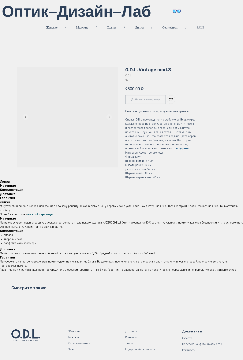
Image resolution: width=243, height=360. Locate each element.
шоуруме (182, 148)
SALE (200, 27)
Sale (71, 349)
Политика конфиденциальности (202, 344)
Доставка (131, 331)
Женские (52, 27)
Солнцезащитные (79, 343)
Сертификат (170, 27)
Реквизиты (188, 350)
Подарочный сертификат (141, 349)
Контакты (131, 337)
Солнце (112, 27)
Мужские (82, 27)
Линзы (139, 27)
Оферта (187, 338)
